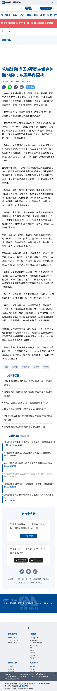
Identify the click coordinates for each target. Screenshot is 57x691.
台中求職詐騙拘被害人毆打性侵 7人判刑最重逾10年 (28, 463)
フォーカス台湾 (13, 640)
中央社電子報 (34, 655)
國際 (28, 15)
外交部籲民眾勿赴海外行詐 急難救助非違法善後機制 (29, 442)
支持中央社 (46, 8)
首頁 (3, 31)
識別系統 (11, 669)
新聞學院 (33, 653)
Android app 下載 (35, 640)
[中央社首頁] (28, 8)
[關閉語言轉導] (55, 673)
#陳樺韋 (36, 367)
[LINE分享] (10, 87)
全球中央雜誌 (34, 645)
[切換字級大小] (22, 87)
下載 (52, 2)
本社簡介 (11, 666)
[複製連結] (16, 87)
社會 (8, 31)
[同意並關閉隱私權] (55, 683)
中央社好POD (34, 658)
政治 (22, 15)
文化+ (32, 648)
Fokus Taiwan (12, 643)
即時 (15, 15)
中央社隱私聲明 (23, 686)
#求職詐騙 (25, 367)
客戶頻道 (33, 669)
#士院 (6, 367)
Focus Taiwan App (36, 643)
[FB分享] (4, 87)
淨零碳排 (33, 650)
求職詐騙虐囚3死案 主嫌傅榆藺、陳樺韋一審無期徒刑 (29, 484)
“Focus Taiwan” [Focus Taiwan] (11, 679)
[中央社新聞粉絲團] (28, 628)
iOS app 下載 (34, 638)
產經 (42, 15)
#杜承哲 (15, 367)
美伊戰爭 (6, 15)
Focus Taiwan (12, 638)
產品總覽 (33, 666)
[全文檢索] (54, 8)
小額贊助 (28, 535)
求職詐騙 (13, 436)
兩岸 (35, 15)
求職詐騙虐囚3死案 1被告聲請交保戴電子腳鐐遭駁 (27, 453)
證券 (49, 15)
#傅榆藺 (46, 367)
